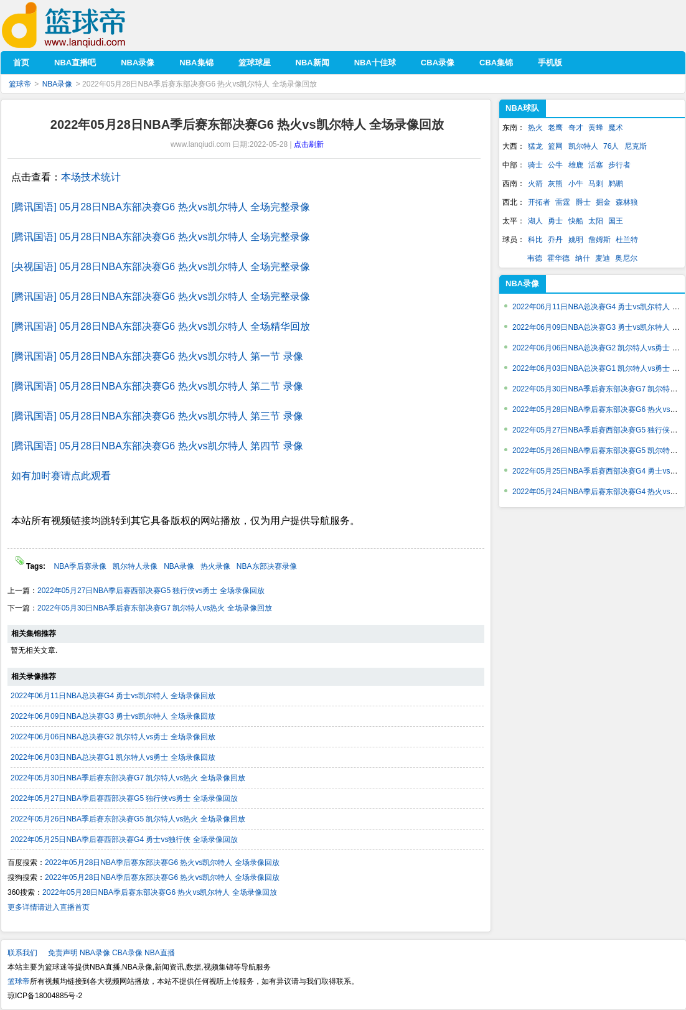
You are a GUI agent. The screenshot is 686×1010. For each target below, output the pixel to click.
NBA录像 (57, 84)
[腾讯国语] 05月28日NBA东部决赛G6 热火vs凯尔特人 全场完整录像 (160, 207)
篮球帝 (82, 25)
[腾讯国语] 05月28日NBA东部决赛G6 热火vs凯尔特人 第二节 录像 (157, 386)
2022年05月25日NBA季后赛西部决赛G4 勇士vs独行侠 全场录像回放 (124, 839)
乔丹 (555, 239)
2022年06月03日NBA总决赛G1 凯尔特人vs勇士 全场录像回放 (113, 757)
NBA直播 (159, 952)
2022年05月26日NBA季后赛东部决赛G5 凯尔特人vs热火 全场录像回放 (128, 819)
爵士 (583, 202)
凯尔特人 (583, 146)
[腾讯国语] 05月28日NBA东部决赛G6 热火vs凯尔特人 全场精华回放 (160, 326)
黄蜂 (595, 127)
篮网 (555, 146)
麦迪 (602, 258)
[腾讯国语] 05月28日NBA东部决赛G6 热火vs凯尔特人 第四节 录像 (157, 446)
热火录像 (215, 566)
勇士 (555, 221)
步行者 (619, 165)
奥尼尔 (626, 258)
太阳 (595, 221)
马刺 (595, 183)
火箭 (535, 183)
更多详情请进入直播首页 (48, 907)
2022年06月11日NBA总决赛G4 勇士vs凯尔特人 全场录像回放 (113, 695)
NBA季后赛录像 (80, 566)
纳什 (582, 258)
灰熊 (555, 183)
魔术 (615, 127)
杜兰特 (627, 239)
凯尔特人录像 (135, 566)
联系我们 (22, 952)
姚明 (575, 239)
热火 (535, 127)
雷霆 (562, 202)
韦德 (534, 258)
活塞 (595, 165)
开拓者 (539, 202)
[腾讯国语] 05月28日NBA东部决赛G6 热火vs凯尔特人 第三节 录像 (157, 416)
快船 (575, 221)
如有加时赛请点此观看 (61, 475)
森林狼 (627, 202)
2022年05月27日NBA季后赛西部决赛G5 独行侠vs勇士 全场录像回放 (151, 590)
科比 (535, 239)
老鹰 (555, 127)
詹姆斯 (599, 239)
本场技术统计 (91, 177)
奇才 (575, 127)
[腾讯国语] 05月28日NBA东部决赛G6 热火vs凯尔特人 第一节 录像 (157, 356)
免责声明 (63, 952)
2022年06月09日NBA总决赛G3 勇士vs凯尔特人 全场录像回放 (113, 716)
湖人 (535, 221)
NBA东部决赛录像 (267, 566)
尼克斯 (635, 146)
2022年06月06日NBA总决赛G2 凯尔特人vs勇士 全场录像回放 (113, 736)
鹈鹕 (615, 183)
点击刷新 (309, 144)
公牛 (555, 165)
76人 (611, 146)
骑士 (535, 165)
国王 (615, 221)
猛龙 (535, 146)
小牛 (575, 183)
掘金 (603, 202)
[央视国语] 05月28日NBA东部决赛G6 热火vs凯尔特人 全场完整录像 (160, 266)
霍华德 (558, 258)
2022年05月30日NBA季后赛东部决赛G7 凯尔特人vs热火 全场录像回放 (154, 608)
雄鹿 (575, 165)
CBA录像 (127, 952)
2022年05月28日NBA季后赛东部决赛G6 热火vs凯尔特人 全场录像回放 (162, 862)
